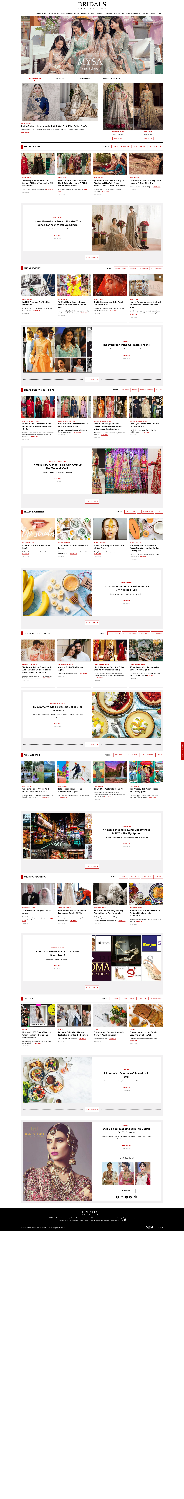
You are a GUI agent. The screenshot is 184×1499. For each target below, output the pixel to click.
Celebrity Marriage (129, 634)
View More (118, 138)
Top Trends (59, 78)
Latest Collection (139, 147)
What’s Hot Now (34, 78)
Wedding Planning (132, 13)
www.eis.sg (159, 1228)
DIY (139, 512)
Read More (126, 1191)
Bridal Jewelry (54, 13)
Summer (158, 390)
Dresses (134, 390)
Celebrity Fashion (120, 268)
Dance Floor (133, 877)
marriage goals (155, 999)
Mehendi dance (147, 877)
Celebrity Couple (113, 634)
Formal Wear (125, 147)
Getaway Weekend (147, 755)
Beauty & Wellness (87, 13)
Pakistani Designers (155, 147)
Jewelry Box (143, 268)
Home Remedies (148, 512)
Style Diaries (85, 78)
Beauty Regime (129, 512)
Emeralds (133, 268)
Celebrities (125, 390)
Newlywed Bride (156, 268)
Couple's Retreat (132, 755)
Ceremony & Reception (104, 13)
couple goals (156, 634)
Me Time (159, 755)
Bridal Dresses (42, 13)
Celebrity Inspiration (127, 999)
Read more (25, 132)
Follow (153, 13)
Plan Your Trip (119, 13)
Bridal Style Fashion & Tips (70, 13)
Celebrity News (143, 634)
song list (158, 877)
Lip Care (158, 512)
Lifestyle (144, 13)
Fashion (114, 147)
